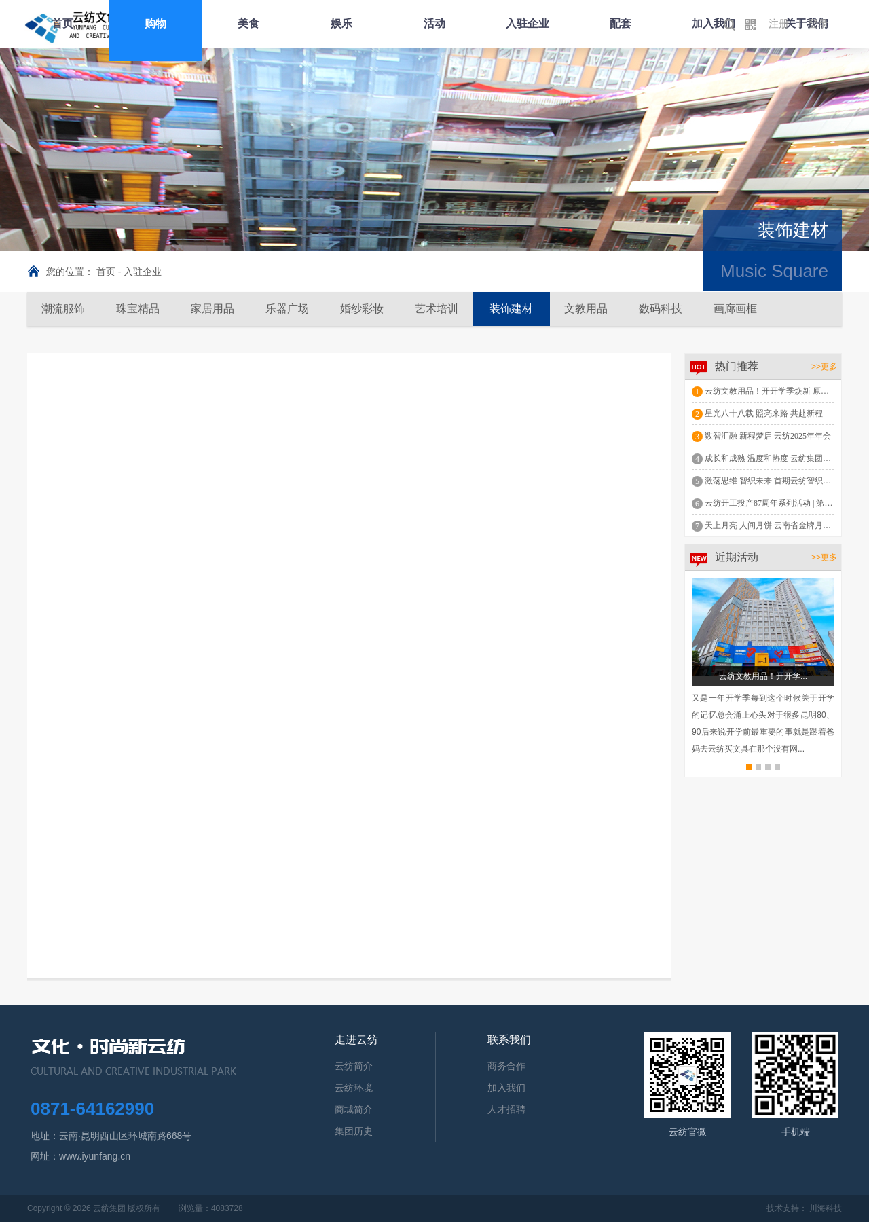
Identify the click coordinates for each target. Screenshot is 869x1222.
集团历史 (354, 1131)
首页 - (110, 271)
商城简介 (354, 1109)
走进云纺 (356, 1039)
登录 (818, 23)
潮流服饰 (63, 308)
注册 (779, 23)
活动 (434, 23)
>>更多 (824, 366)
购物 (155, 23)
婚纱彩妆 (362, 308)
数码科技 (660, 308)
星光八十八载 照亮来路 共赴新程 (764, 413)
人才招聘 (506, 1109)
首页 (62, 23)
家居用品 (212, 308)
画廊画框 (735, 308)
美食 (248, 23)
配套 (620, 23)
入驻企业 (527, 23)
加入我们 (713, 23)
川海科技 (825, 1208)
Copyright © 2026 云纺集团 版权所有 (93, 1208)
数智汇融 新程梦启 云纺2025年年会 (768, 436)
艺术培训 (436, 308)
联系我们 (509, 1039)
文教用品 (586, 308)
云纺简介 (354, 1065)
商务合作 (506, 1065)
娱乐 (341, 23)
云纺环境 (354, 1087)
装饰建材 (511, 308)
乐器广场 (287, 308)
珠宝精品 (138, 308)
